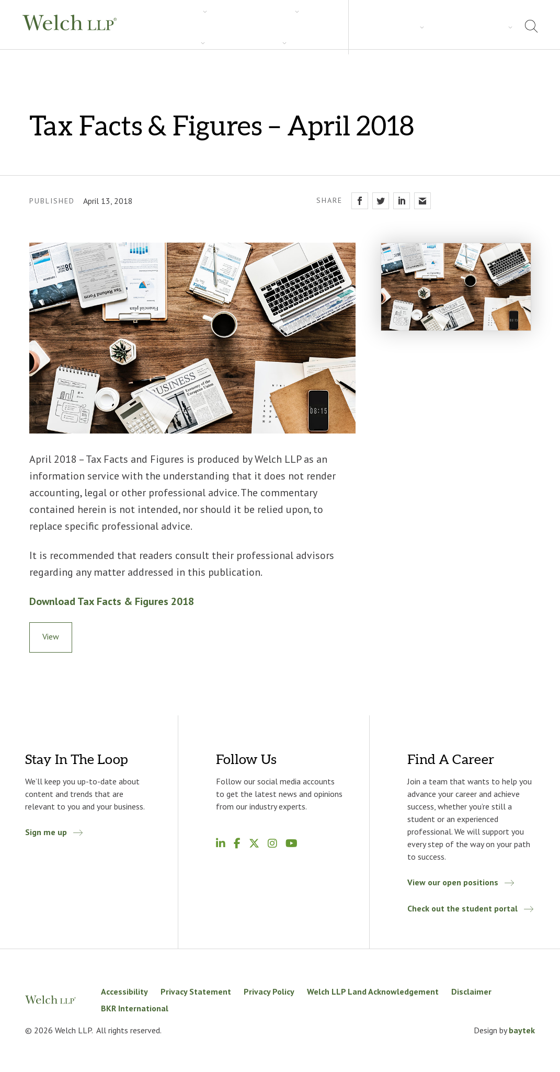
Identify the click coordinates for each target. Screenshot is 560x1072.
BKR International (134, 1008)
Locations (486, 26)
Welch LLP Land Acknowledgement (373, 991)
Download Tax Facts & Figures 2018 (111, 601)
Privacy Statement (196, 991)
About (439, 26)
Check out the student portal (462, 908)
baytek (522, 1030)
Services (154, 26)
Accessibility (124, 991)
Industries (207, 26)
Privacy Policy (269, 991)
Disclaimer (471, 991)
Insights (259, 26)
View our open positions (452, 882)
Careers (308, 26)
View (50, 636)
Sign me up (46, 832)
